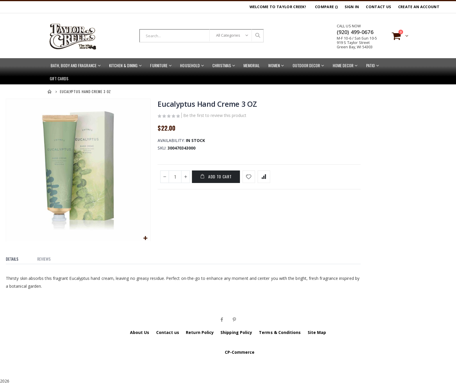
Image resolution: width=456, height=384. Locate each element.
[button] (145, 238)
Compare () (326, 6)
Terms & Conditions (280, 332)
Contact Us (378, 6)
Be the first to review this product (214, 116)
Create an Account (418, 6)
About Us (139, 332)
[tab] (16, 257)
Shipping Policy (236, 332)
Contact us (167, 332)
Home (50, 91)
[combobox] (201, 36)
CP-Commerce (240, 351)
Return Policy (200, 332)
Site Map (317, 332)
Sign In (352, 6)
